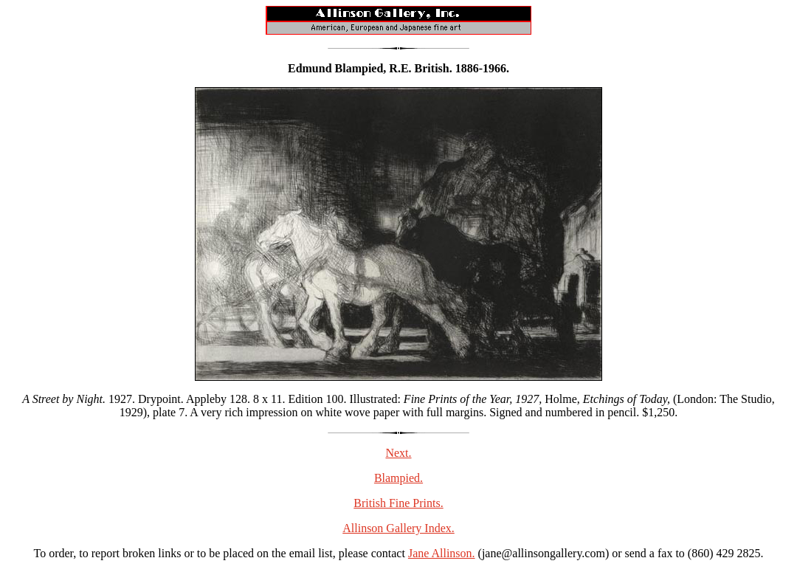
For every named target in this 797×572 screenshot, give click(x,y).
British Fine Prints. (398, 503)
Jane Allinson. (441, 553)
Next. (398, 453)
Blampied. (398, 478)
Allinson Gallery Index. (398, 528)
